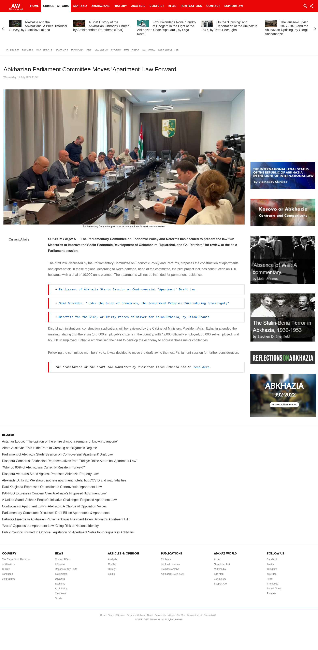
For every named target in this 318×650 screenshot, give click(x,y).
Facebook (272, 559)
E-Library (166, 559)
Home (34, 6)
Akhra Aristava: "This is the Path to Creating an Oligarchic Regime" (50, 448)
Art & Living (61, 588)
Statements (44, 50)
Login (305, 6)
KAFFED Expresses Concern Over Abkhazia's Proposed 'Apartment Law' (54, 493)
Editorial (148, 50)
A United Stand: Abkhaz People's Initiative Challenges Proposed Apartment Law (59, 500)
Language (7, 574)
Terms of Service (116, 615)
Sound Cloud (274, 588)
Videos (171, 615)
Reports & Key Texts (66, 569)
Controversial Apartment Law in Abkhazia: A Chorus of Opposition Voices (54, 506)
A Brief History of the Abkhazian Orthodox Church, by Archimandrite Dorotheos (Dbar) (101, 26)
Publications (191, 6)
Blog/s (111, 574)
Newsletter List (222, 564)
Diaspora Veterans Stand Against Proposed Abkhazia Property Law (50, 474)
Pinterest (271, 593)
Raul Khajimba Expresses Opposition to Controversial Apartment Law (52, 487)
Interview (12, 50)
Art (89, 50)
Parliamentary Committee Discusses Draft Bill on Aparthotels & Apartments (56, 513)
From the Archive (170, 569)
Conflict (156, 6)
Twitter (270, 564)
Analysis (138, 6)
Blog (172, 6)
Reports (27, 50)
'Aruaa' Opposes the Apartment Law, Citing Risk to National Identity (50, 526)
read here (201, 367)
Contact (213, 6)
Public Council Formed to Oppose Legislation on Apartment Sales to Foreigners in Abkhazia (68, 532)
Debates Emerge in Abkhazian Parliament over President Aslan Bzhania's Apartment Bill (65, 519)
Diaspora (77, 50)
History (120, 6)
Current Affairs (56, 6)
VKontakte (272, 583)
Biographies (8, 578)
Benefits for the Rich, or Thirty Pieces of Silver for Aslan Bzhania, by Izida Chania (134, 317)
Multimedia (131, 50)
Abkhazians (100, 6)
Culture (6, 569)
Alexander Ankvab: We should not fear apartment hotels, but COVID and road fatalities (64, 480)
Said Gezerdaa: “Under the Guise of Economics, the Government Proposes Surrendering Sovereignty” (144, 303)
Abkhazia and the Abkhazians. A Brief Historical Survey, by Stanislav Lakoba (38, 26)
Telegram (272, 569)
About (217, 559)
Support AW (233, 6)
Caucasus (101, 50)
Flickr (270, 578)
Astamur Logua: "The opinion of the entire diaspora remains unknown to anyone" (60, 441)
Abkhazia (80, 6)
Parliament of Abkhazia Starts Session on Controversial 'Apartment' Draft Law (127, 289)
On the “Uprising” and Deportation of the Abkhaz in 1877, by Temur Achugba (229, 26)
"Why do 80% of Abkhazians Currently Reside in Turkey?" (43, 467)
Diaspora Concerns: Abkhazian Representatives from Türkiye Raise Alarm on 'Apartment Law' (69, 461)
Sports (116, 50)
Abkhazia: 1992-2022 (172, 574)
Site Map (218, 574)
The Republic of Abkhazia (16, 559)
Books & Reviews (170, 564)
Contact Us (220, 578)
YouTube (271, 574)
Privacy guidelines (136, 615)
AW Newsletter (168, 50)
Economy (62, 50)
